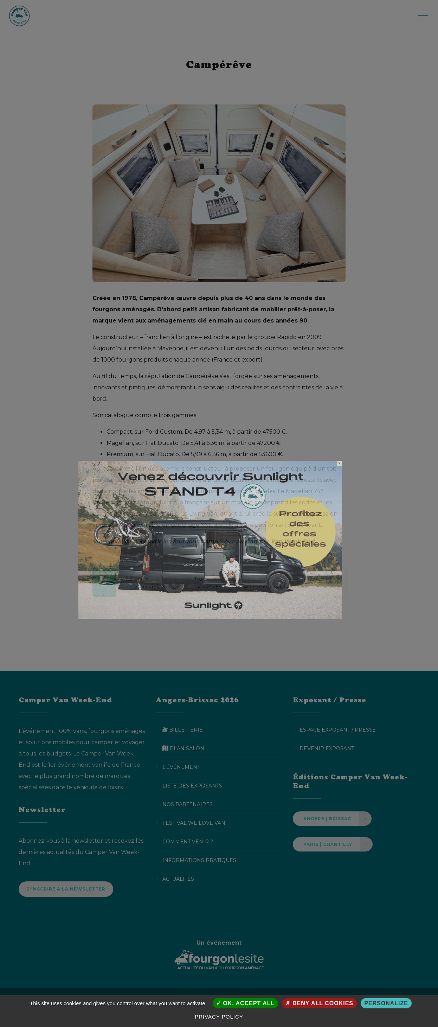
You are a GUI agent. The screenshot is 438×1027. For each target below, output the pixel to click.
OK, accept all (245, 1003)
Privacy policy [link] (219, 1017)
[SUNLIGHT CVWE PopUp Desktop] (210, 539)
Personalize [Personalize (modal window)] (386, 1003)
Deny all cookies (319, 1003)
